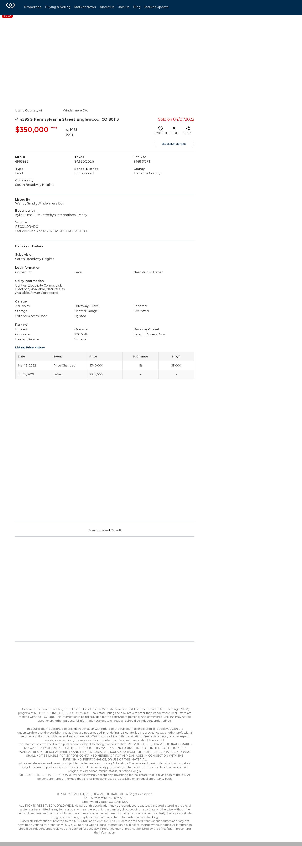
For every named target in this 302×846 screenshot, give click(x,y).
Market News (85, 7)
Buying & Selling (57, 7)
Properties (32, 7)
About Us (107, 7)
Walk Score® (113, 530)
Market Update (156, 7)
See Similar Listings (174, 144)
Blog (137, 7)
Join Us (123, 7)
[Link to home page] (10, 7)
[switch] (160, 132)
